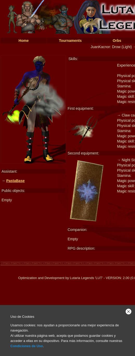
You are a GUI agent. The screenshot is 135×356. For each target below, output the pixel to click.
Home (23, 40)
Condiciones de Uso (26, 346)
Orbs (117, 40)
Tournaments (70, 40)
